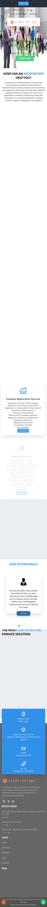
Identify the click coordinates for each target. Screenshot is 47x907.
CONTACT (5, 863)
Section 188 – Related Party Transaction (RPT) (19, 829)
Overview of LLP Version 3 (12, 822)
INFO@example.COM (23, 755)
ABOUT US (6, 848)
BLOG (4, 858)
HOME (4, 842)
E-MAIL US (33, 14)
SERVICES (5, 853)
